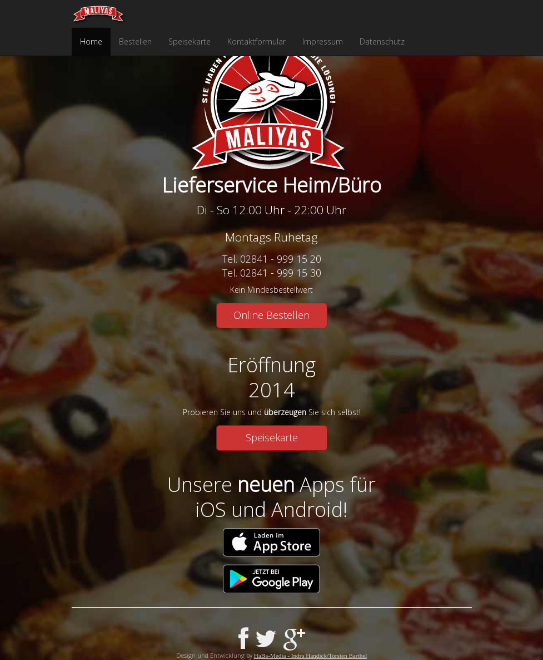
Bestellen (135, 41)
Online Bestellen (271, 315)
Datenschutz (382, 41)
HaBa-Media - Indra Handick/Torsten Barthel (310, 655)
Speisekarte (189, 41)
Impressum (322, 41)
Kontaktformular (256, 41)
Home (91, 41)
